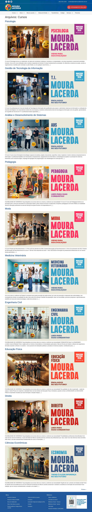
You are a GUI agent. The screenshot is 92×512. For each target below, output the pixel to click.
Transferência (54, 13)
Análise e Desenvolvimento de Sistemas (25, 115)
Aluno (22, 13)
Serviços (70, 13)
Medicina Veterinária (15, 255)
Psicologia (10, 21)
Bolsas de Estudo (43, 13)
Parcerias (77, 13)
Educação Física (13, 349)
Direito (8, 396)
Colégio (62, 13)
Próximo (84, 489)
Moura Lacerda (31, 13)
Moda (8, 208)
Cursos (15, 13)
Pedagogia (10, 162)
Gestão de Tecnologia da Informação (24, 68)
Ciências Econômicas (16, 442)
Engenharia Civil (13, 302)
